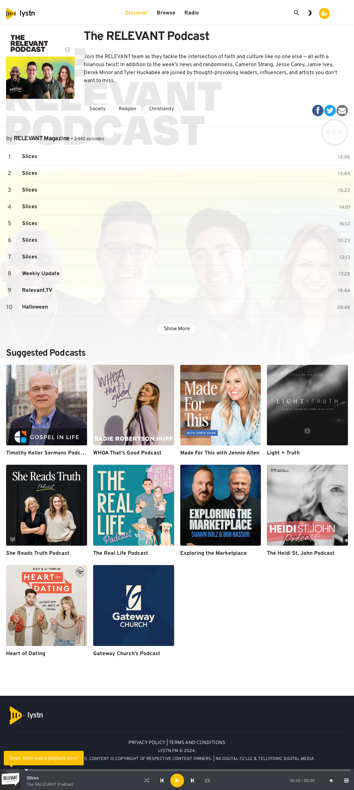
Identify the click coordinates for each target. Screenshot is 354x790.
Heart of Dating (25, 654)
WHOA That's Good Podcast (127, 453)
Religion (127, 109)
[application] (177, 780)
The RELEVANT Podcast (50, 784)
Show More (177, 329)
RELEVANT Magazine (41, 138)
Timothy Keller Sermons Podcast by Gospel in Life (69, 453)
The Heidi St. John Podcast (301, 553)
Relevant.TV (37, 290)
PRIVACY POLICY (147, 743)
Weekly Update (41, 274)
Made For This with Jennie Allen (219, 453)
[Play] (177, 780)
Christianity (161, 109)
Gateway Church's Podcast (126, 654)
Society (97, 109)
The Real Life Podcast (120, 553)
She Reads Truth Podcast (38, 553)
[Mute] (331, 780)
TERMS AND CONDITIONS (197, 743)
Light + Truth (283, 453)
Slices (33, 778)
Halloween (35, 307)
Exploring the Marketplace (213, 553)
